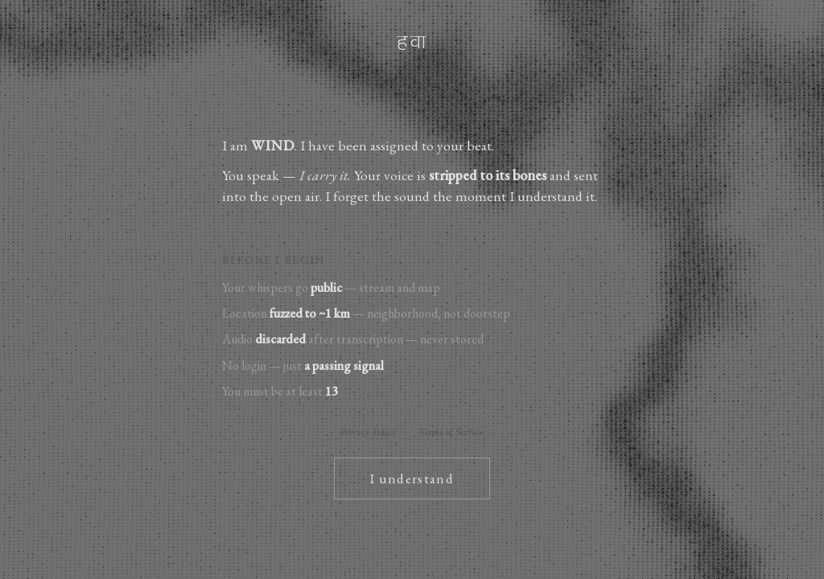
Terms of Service (451, 431)
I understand (412, 478)
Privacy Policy (368, 431)
